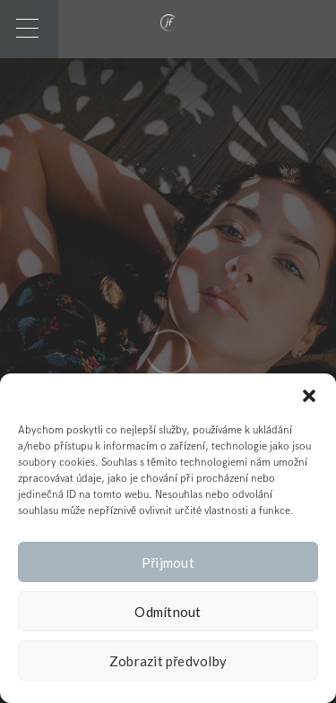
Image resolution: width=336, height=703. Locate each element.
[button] (309, 396)
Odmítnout (167, 612)
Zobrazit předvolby (168, 661)
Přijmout (168, 562)
